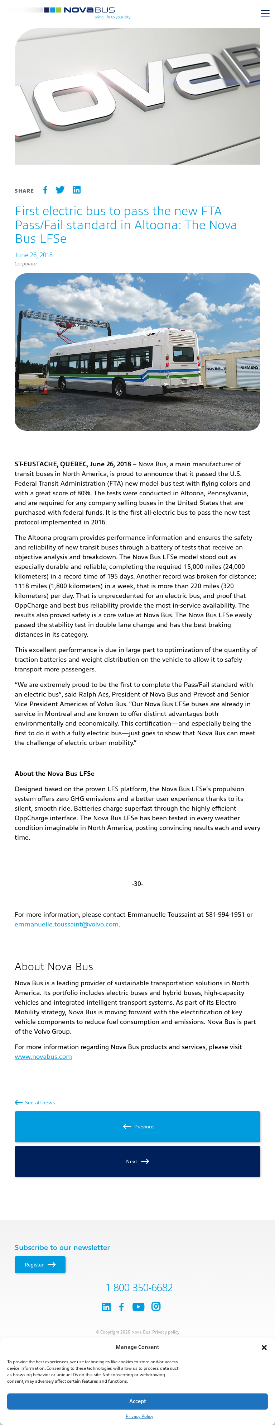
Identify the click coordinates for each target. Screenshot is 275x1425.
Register (40, 1265)
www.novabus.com (43, 1056)
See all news (35, 1102)
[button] (264, 1347)
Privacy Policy (139, 1416)
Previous (137, 1126)
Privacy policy (165, 1332)
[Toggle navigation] (265, 13)
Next (137, 1161)
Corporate (26, 263)
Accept (137, 1401)
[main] (137, 603)
